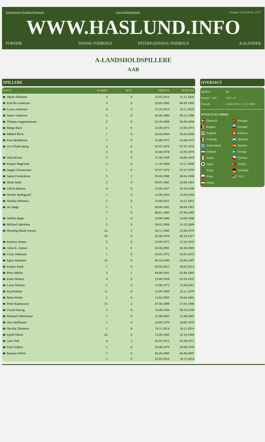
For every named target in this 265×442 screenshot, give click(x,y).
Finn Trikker (13, 347)
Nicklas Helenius (16, 201)
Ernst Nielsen (13, 279)
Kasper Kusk (13, 266)
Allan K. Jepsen (15, 248)
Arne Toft (11, 341)
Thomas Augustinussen (20, 121)
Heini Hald (12, 182)
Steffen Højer (13, 218)
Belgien (208, 127)
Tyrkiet (239, 164)
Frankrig (208, 139)
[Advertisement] (133, 402)
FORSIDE (14, 43)
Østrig (207, 182)
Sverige (239, 151)
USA (237, 176)
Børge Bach (12, 128)
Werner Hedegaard (17, 194)
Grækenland (211, 145)
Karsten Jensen (14, 242)
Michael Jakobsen (16, 224)
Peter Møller (13, 273)
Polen (207, 176)
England (208, 133)
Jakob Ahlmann (15, 97)
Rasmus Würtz (14, 353)
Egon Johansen (14, 260)
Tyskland (240, 170)
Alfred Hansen (14, 188)
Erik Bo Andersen (16, 103)
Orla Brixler (13, 157)
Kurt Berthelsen (15, 140)
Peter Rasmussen (16, 303)
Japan (207, 164)
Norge (207, 170)
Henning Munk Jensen (19, 230)
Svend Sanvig (14, 310)
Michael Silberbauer (18, 316)
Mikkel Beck (13, 134)
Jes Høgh (11, 207)
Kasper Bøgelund (16, 164)
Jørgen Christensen (17, 170)
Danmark (209, 120)
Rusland (239, 127)
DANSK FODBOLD (95, 43)
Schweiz (240, 133)
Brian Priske (13, 297)
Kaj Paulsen (12, 291)
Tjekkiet (239, 158)
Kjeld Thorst (13, 334)
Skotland (240, 139)
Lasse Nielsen (14, 285)
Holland (208, 151)
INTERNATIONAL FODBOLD (163, 43)
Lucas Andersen (15, 109)
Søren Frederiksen (16, 176)
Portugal (240, 120)
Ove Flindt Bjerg (15, 146)
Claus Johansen (15, 254)
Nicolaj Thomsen (16, 328)
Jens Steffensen (15, 322)
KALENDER (250, 43)
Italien (207, 158)
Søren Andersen (15, 115)
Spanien (239, 145)
